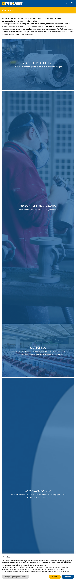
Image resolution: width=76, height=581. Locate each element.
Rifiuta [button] (54, 577)
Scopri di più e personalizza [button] (15, 577)
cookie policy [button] (41, 565)
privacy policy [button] (65, 561)
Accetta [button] (68, 577)
